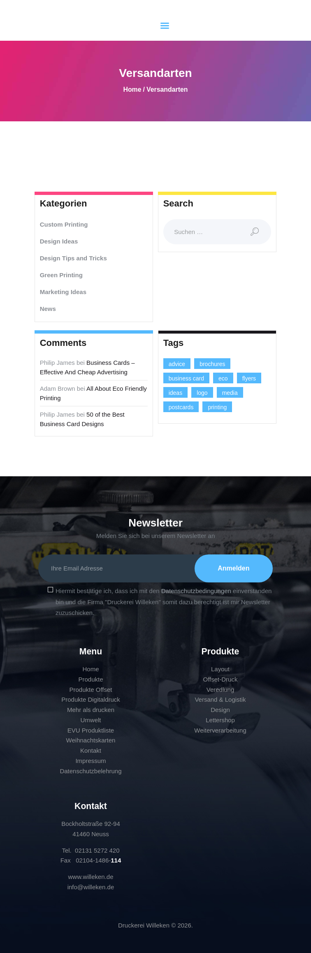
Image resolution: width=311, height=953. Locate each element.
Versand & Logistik (220, 699)
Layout (220, 668)
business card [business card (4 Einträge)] (186, 378)
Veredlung (220, 689)
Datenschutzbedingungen (196, 590)
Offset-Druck (220, 679)
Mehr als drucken (90, 709)
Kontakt (90, 750)
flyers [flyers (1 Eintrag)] (249, 378)
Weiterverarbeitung (220, 730)
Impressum (90, 760)
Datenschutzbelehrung (90, 771)
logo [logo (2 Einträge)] (202, 393)
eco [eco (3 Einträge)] (223, 378)
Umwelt (90, 719)
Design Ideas (59, 241)
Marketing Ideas (63, 291)
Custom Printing (64, 224)
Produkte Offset (91, 689)
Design (220, 709)
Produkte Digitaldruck (90, 699)
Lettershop (220, 719)
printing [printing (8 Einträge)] (217, 407)
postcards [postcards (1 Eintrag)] (181, 407)
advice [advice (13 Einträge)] (177, 364)
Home (132, 89)
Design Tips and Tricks (73, 258)
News (48, 308)
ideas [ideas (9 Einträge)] (175, 393)
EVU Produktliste (90, 730)
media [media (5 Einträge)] (230, 393)
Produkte (90, 679)
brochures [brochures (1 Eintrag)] (212, 364)
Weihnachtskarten (91, 740)
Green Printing (61, 274)
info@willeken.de (90, 886)
